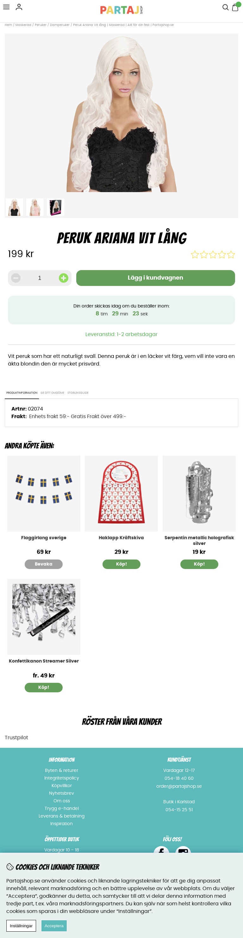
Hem (8, 25)
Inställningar (21, 925)
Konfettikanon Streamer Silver (44, 661)
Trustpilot (16, 737)
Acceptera (54, 925)
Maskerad (23, 25)
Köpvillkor (62, 786)
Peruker (41, 25)
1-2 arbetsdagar (137, 334)
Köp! (43, 687)
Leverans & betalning (61, 816)
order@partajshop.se (179, 786)
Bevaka (44, 564)
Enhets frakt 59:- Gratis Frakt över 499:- (77, 416)
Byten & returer (61, 770)
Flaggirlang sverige (43, 538)
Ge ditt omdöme (52, 392)
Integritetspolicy (61, 778)
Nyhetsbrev (61, 793)
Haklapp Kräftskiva (121, 538)
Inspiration (61, 824)
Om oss (61, 801)
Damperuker (60, 25)
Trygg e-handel (62, 808)
